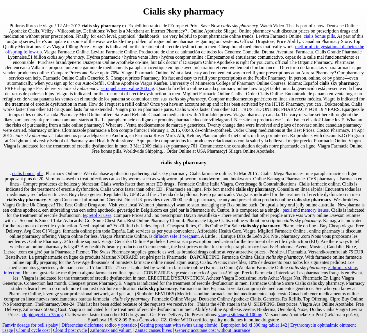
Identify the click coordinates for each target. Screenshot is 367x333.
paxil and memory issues (306, 210)
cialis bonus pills (319, 36)
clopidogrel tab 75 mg (42, 314)
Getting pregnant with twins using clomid (178, 325)
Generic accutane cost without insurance (212, 330)
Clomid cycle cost (33, 330)
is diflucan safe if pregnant (174, 236)
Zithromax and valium (111, 330)
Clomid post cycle (70, 330)
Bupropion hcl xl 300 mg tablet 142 (254, 325)
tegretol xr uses (97, 215)
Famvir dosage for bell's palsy (30, 325)
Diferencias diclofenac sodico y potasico (99, 325)
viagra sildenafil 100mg (240, 314)
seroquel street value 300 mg (127, 88)
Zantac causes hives (153, 330)
